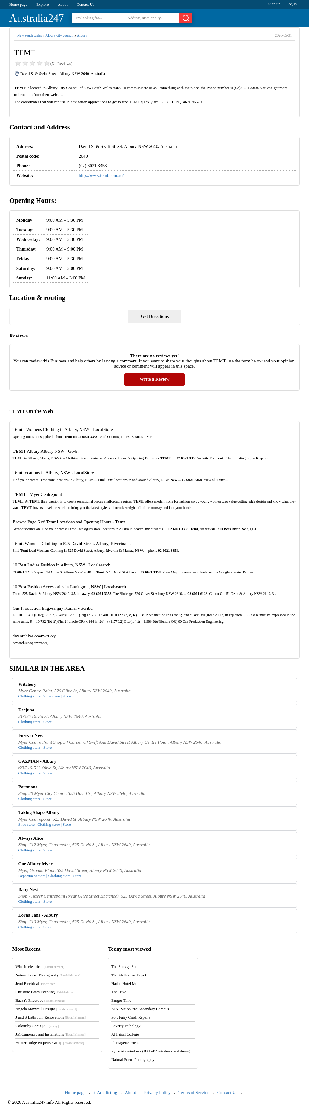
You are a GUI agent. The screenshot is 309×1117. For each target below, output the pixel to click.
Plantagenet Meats (125, 1042)
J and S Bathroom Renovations (50, 1017)
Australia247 (36, 18)
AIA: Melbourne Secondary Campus (140, 1009)
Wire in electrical (39, 966)
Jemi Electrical (35, 983)
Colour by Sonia (37, 1025)
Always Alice (30, 838)
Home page (18, 4)
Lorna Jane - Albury (38, 915)
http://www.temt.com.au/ (101, 175)
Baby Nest (28, 889)
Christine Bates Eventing (45, 992)
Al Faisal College (125, 1034)
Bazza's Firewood (40, 1000)
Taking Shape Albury (38, 812)
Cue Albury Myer (35, 863)
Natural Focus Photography (47, 975)
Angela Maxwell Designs (46, 1009)
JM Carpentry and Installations (50, 1034)
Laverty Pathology (125, 1025)
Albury (82, 35)
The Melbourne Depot (128, 975)
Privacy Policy (157, 1092)
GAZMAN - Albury (37, 761)
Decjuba (26, 709)
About (63, 4)
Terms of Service (193, 1092)
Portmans (27, 786)
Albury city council (59, 35)
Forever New (30, 735)
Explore (42, 4)
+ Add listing (105, 1092)
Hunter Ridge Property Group (49, 1042)
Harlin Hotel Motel (126, 983)
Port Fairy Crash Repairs (130, 1017)
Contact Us (85, 4)
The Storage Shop (125, 966)
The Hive (118, 992)
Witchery (27, 684)
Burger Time (121, 1000)
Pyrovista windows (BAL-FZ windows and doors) (150, 1051)
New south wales (29, 35)
